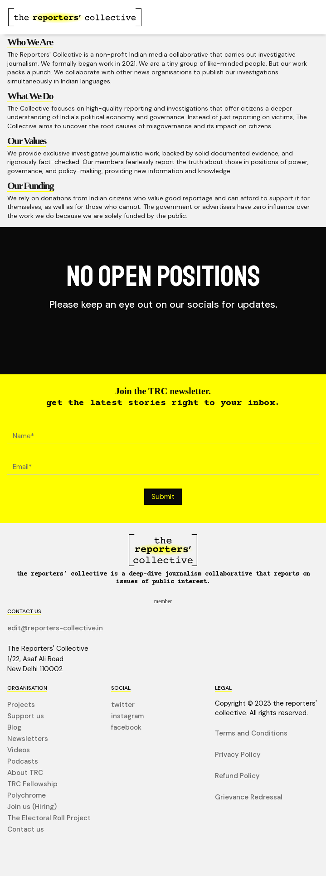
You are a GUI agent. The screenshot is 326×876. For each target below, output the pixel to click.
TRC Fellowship (32, 784)
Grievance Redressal (248, 797)
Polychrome (26, 795)
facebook (126, 727)
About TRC (25, 773)
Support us (25, 716)
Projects (21, 705)
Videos (18, 750)
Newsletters (27, 739)
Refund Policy (237, 776)
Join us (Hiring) (32, 806)
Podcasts (22, 761)
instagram (127, 716)
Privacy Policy (238, 754)
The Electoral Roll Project (49, 818)
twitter (123, 705)
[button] (299, 17)
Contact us (25, 829)
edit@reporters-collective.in (55, 628)
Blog (14, 727)
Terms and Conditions (251, 733)
